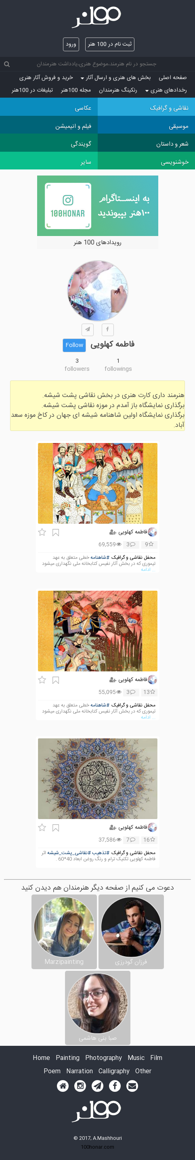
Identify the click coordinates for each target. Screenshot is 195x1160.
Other (143, 1071)
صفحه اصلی (173, 78)
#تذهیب (100, 853)
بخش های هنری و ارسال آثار (116, 78)
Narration (79, 1071)
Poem (52, 1071)
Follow (74, 345)
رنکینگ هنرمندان (118, 90)
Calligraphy (114, 1071)
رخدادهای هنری (166, 90)
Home (41, 1058)
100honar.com (97, 1147)
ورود (71, 44)
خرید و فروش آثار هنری (46, 78)
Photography (103, 1058)
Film (156, 1058)
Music (136, 1058)
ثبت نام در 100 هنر (110, 44)
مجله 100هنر (76, 90)
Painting (68, 1058)
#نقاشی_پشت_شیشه (69, 853)
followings (118, 369)
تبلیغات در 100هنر (32, 90)
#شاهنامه (99, 558)
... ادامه (148, 570)
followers (77, 369)
